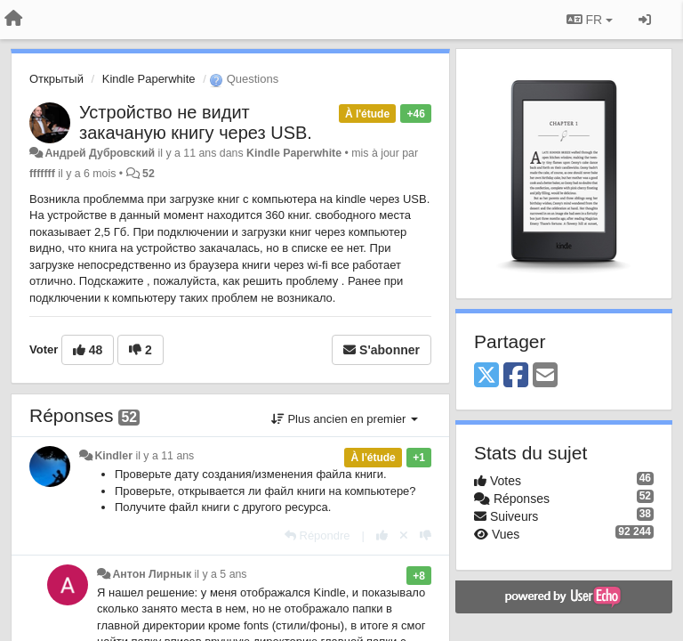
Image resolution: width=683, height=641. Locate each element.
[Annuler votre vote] (403, 535)
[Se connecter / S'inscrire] (645, 19)
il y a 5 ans (221, 574)
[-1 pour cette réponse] (425, 535)
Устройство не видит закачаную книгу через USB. (195, 122)
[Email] (545, 376)
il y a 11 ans (164, 456)
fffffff (42, 173)
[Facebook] (515, 376)
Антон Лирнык (151, 574)
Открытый (56, 78)
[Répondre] (317, 535)
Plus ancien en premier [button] (344, 419)
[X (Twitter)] (486, 376)
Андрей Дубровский (99, 153)
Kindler (113, 456)
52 (148, 173)
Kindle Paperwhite (149, 78)
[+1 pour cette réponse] (382, 535)
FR (589, 19)
